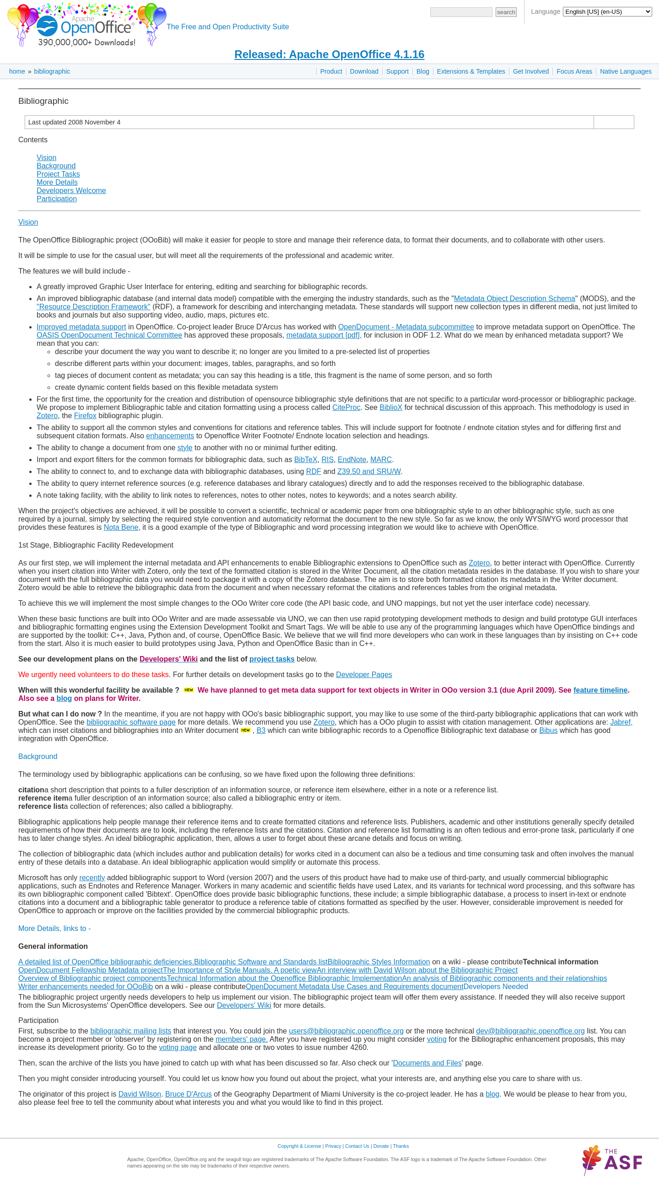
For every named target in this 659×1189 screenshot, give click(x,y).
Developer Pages (364, 674)
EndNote (352, 459)
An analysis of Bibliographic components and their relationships (504, 978)
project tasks (272, 659)
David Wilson (140, 1094)
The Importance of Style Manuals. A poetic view (240, 970)
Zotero (47, 416)
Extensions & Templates (471, 71)
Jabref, (621, 722)
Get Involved (531, 71)
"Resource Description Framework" (94, 307)
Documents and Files (427, 1063)
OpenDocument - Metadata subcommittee (406, 327)
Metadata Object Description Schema (514, 298)
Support (397, 71)
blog (64, 698)
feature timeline (600, 690)
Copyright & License (299, 1146)
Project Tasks (58, 174)
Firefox (85, 416)
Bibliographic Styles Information (379, 962)
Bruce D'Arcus (188, 1094)
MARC (381, 459)
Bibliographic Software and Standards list (261, 962)
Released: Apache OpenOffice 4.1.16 (329, 54)
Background (56, 166)
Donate (381, 1146)
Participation (57, 199)
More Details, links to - (54, 928)
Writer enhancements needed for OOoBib (85, 986)
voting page (178, 1047)
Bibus (549, 730)
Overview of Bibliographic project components (92, 978)
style (185, 448)
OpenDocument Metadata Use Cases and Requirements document (355, 986)
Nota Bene (121, 527)
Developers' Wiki (244, 1005)
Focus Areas (574, 71)
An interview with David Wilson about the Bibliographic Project (417, 970)
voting (437, 1039)
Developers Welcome (71, 190)
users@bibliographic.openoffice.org (346, 1031)
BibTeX (306, 459)
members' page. (242, 1039)
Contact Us (357, 1146)
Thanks (401, 1146)
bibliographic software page (131, 722)
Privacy (333, 1146)
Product (331, 71)
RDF (313, 471)
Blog (422, 71)
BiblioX (390, 407)
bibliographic (52, 71)
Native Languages (626, 71)
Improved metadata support (81, 327)
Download (364, 71)
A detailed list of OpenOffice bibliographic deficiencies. (106, 962)
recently (92, 878)
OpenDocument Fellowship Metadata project (90, 970)
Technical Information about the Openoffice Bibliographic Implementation (284, 978)
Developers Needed (496, 986)
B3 (261, 730)
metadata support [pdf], (324, 335)
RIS (328, 459)
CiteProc (346, 407)
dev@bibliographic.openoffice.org (530, 1031)
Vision (46, 157)
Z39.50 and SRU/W (368, 471)
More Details (57, 182)
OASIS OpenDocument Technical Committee (109, 335)
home (17, 71)
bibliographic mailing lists (130, 1031)
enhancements (170, 436)
